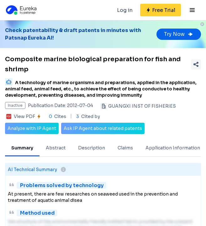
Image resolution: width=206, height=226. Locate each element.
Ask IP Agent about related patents (103, 128)
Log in (125, 10)
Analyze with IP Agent (32, 128)
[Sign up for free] (160, 10)
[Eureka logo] (20, 10)
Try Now (178, 34)
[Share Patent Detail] (196, 64)
